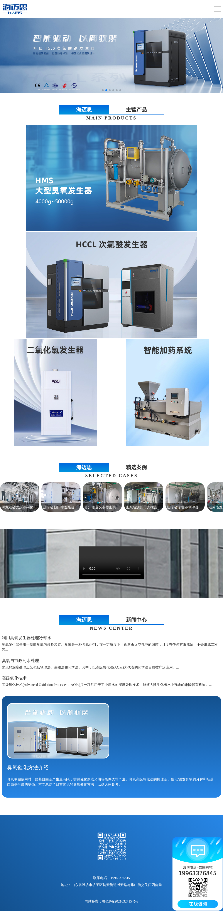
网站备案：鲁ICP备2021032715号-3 (111, 901)
